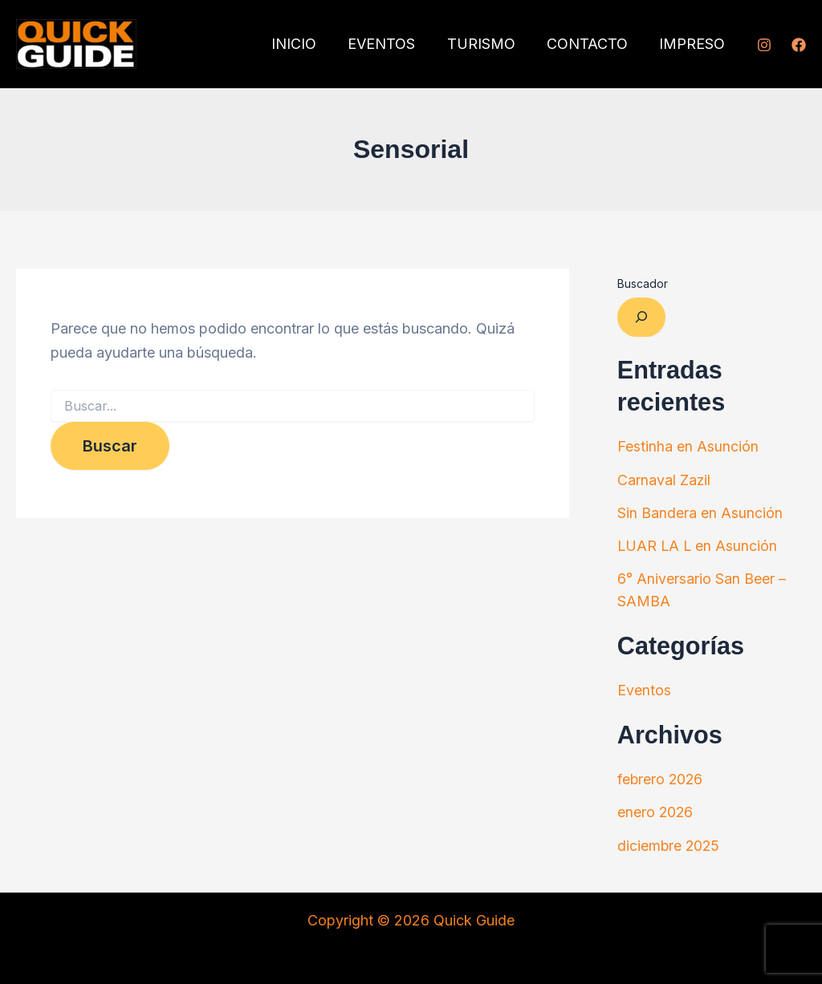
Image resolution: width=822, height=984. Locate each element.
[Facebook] (798, 45)
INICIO (305, 43)
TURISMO (488, 43)
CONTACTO (591, 43)
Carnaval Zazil (664, 479)
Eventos (644, 686)
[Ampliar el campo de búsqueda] (641, 317)
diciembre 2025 (669, 840)
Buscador (642, 283)
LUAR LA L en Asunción (698, 544)
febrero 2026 (661, 775)
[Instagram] (764, 45)
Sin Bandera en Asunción (700, 511)
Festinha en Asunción (688, 446)
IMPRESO (693, 43)
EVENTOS (391, 43)
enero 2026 (655, 808)
